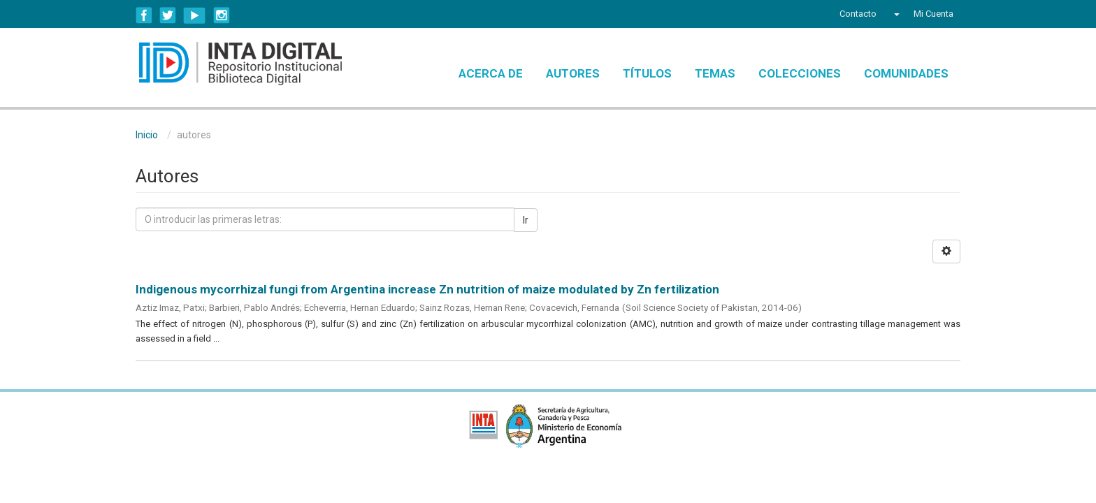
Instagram (221, 15)
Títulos (647, 73)
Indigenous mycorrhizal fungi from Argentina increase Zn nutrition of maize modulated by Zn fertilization (427, 289)
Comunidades (906, 73)
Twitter (167, 15)
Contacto (858, 13)
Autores (573, 73)
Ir (525, 220)
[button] (895, 14)
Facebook (144, 15)
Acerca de (491, 73)
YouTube (194, 15)
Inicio (147, 134)
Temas (715, 73)
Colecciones (799, 73)
